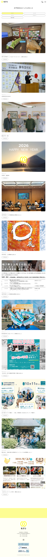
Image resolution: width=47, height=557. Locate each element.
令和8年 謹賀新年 (5, 175)
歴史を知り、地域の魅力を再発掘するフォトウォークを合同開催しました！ (17, 452)
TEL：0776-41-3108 (23, 534)
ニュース (34, 13)
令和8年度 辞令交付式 (6, 96)
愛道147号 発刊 (5, 135)
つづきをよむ (5, 59)
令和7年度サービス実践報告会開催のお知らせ (11, 294)
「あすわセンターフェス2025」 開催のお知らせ (11, 491)
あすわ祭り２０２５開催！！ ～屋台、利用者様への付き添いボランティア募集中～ (18, 412)
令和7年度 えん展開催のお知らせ (9, 254)
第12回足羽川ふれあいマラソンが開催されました (12, 333)
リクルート (34, 15)
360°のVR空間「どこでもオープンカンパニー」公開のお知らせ (14, 56)
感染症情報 (12, 17)
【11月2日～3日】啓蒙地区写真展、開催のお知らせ (12, 373)
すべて (12, 13)
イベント (12, 15)
